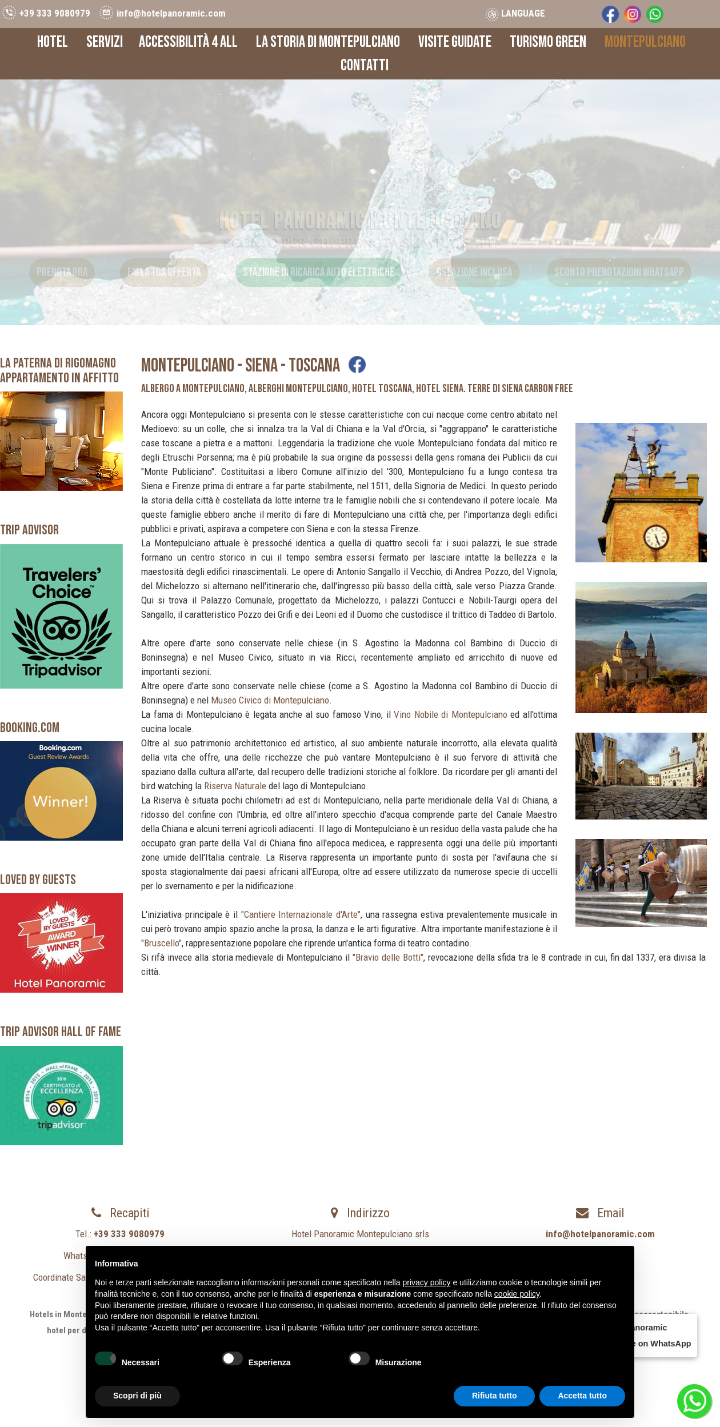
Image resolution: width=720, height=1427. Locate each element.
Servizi (104, 42)
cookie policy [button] (516, 1293)
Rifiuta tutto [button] (494, 1395)
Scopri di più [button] (137, 1395)
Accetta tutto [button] (582, 1395)
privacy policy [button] (427, 1282)
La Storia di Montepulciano (328, 42)
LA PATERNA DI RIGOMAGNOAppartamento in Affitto (59, 370)
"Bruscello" (161, 943)
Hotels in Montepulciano (74, 1314)
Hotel (52, 42)
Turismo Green (548, 42)
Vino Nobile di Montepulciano (450, 714)
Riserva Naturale (235, 786)
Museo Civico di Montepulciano (270, 700)
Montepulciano (645, 42)
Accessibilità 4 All (188, 42)
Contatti (365, 65)
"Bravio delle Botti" (388, 957)
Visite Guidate (454, 42)
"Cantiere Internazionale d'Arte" (301, 914)
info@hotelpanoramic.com (171, 13)
